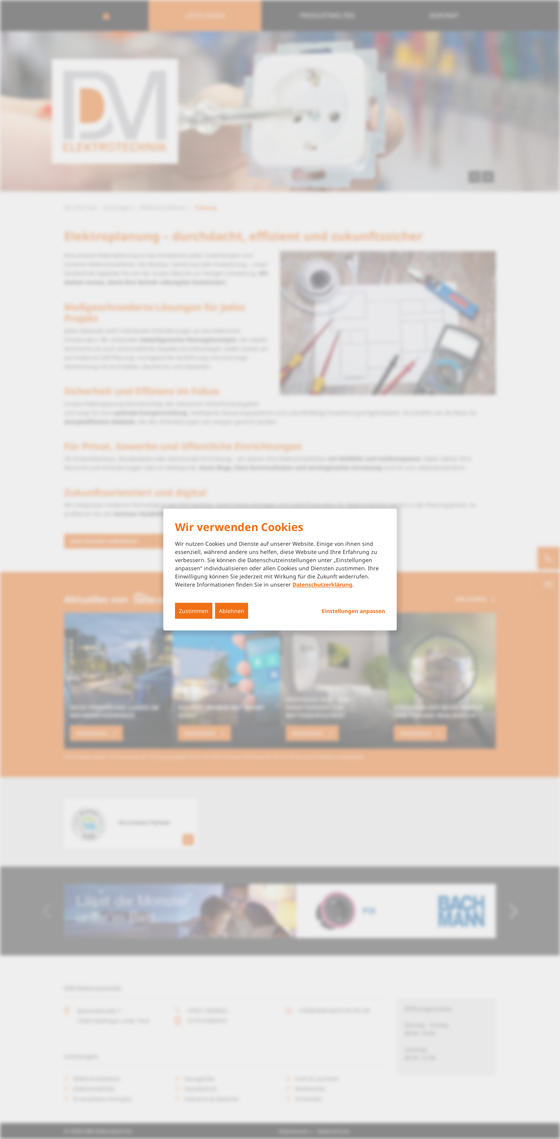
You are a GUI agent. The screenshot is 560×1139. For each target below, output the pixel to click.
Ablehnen (231, 610)
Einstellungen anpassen (353, 611)
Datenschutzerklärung (322, 584)
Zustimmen (193, 610)
